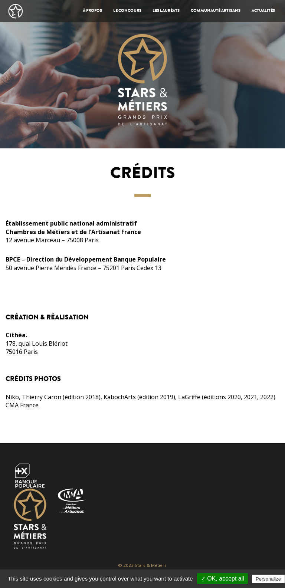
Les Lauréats (166, 11)
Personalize (268, 579)
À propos (92, 11)
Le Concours (127, 11)
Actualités (263, 11)
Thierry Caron (41, 397)
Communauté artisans (215, 11)
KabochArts (120, 397)
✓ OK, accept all (222, 578)
